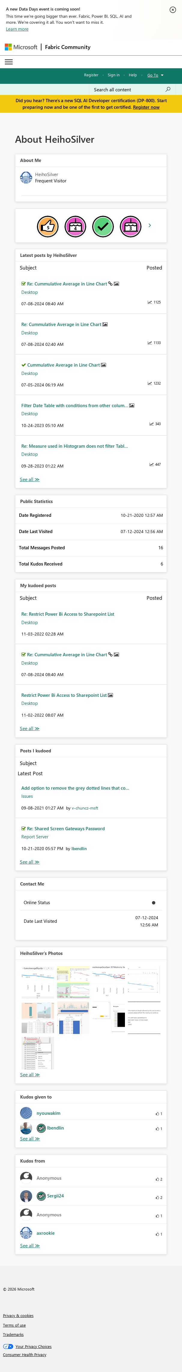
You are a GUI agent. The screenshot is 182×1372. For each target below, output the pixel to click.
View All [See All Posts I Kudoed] (30, 861)
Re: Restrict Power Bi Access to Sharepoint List (67, 614)
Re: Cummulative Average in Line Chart (67, 284)
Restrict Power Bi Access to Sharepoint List (64, 695)
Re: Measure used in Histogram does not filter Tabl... (74, 446)
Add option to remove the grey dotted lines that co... (75, 788)
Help (133, 74)
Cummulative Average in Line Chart (64, 365)
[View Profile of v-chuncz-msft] (85, 808)
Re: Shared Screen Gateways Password (66, 828)
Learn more (17, 29)
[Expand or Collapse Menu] (8, 62)
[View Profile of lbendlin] (79, 848)
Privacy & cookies (18, 1315)
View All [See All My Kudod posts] (30, 728)
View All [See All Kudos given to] (30, 1138)
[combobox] (132, 89)
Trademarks (13, 1334)
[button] (38, 982)
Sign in (114, 74)
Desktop (29, 292)
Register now (146, 107)
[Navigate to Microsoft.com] (21, 47)
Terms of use (14, 1325)
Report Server (34, 837)
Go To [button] (152, 75)
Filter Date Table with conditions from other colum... (75, 405)
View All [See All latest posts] (30, 479)
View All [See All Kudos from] (30, 1245)
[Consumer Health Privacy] (91, 1355)
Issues (27, 796)
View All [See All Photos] (30, 1074)
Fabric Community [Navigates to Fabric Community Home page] (67, 46)
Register (91, 74)
